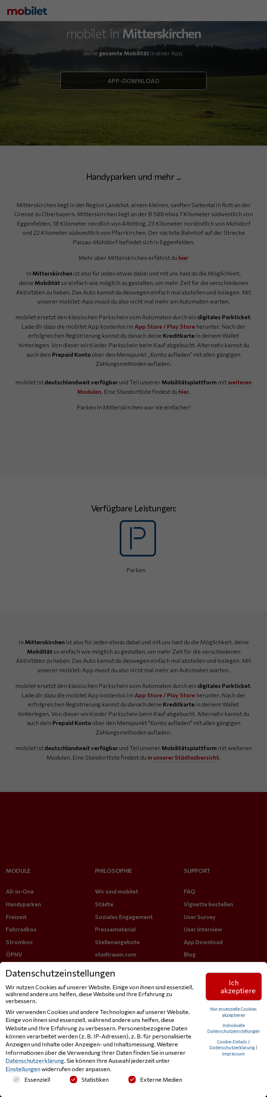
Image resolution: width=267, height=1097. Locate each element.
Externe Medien (155, 1079)
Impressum (233, 1053)
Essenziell (31, 1079)
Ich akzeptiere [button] (238, 986)
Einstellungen (22, 1068)
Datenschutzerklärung (34, 1060)
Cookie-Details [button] (232, 1041)
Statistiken (89, 1079)
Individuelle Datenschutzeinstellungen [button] (233, 1028)
